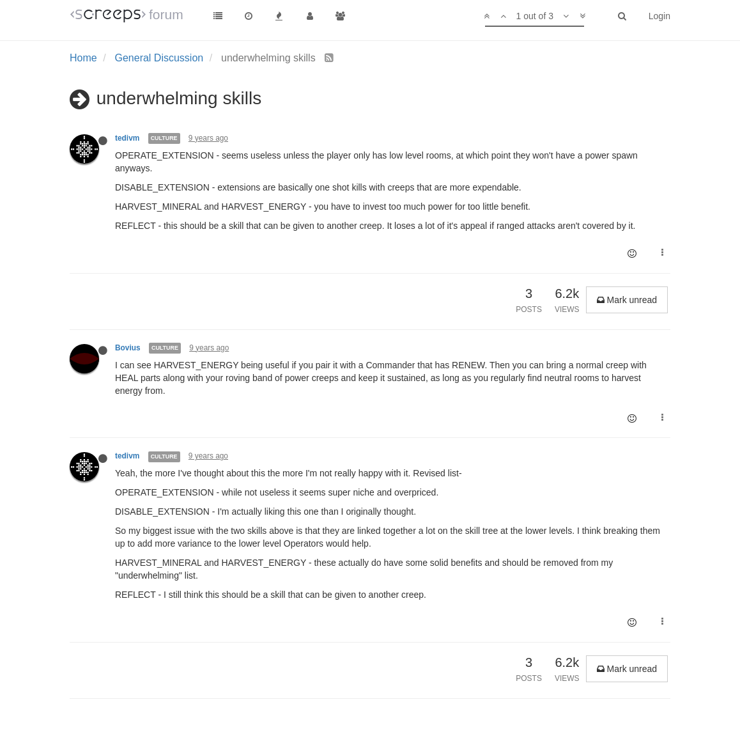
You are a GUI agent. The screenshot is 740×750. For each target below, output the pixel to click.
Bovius (128, 347)
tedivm (127, 138)
